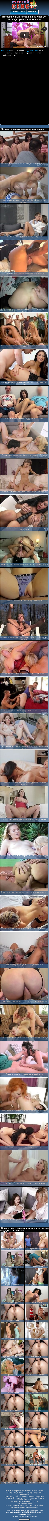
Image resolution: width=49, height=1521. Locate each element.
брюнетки (19, 53)
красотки (30, 53)
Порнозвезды (32, 11)
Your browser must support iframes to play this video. (24, 35)
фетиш (9, 53)
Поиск (23, 11)
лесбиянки (6, 55)
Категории (15, 11)
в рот (16, 55)
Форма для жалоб (24, 1514)
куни (39, 53)
